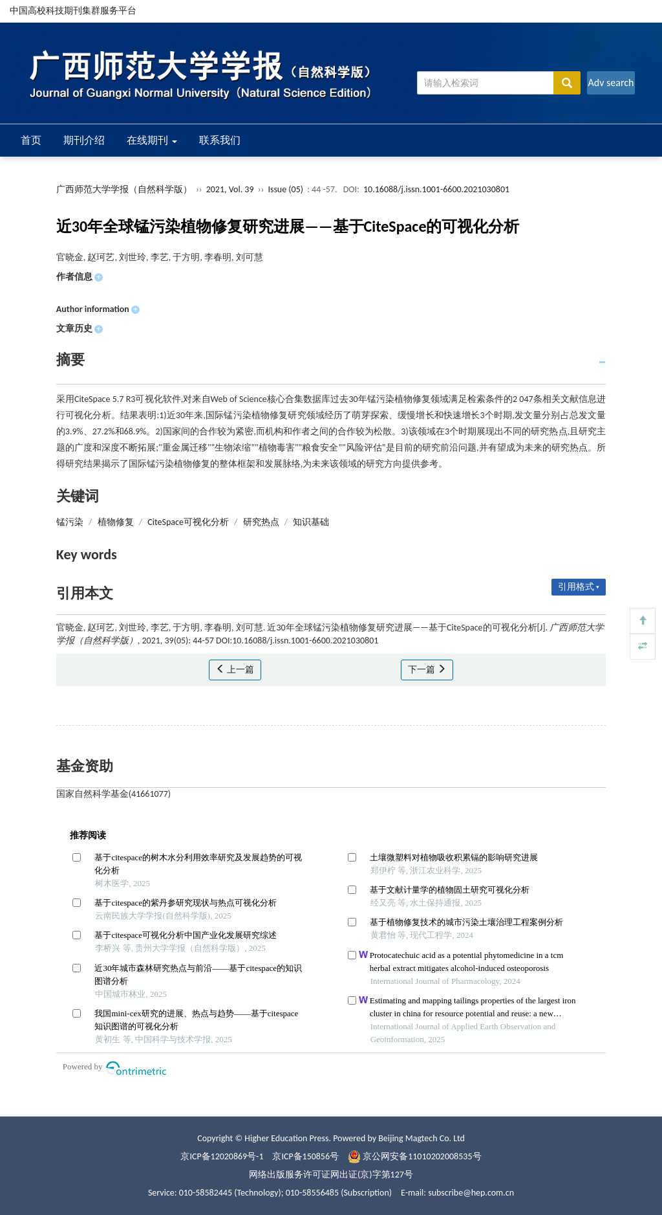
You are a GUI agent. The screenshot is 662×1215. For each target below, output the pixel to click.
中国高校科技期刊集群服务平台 (73, 10)
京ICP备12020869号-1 (221, 1156)
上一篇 (235, 669)
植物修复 (116, 522)
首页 (31, 140)
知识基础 (311, 522)
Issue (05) (285, 189)
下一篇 (427, 669)
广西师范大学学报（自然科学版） (124, 189)
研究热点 (261, 522)
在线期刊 (152, 140)
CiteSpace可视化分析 (188, 522)
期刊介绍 (84, 140)
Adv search (611, 82)
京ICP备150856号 (306, 1156)
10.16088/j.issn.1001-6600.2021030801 (436, 189)
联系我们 (219, 140)
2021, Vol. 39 (231, 189)
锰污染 (69, 522)
